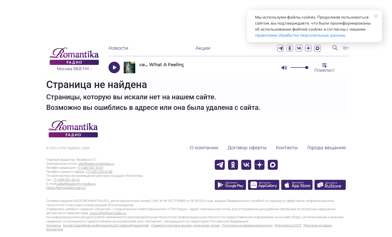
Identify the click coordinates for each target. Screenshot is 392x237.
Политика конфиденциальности (247, 225)
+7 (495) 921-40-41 (66, 180)
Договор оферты (247, 147)
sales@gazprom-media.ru (76, 184)
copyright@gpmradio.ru (108, 213)
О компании (204, 147)
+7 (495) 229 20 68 (99, 172)
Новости (118, 48)
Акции (203, 48)
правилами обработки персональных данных (300, 35)
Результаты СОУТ (288, 225)
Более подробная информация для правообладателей (106, 225)
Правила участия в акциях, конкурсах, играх (185, 225)
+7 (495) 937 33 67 (90, 168)
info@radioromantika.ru (96, 164)
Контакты (287, 147)
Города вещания (326, 147)
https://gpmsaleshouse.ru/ (66, 188)
